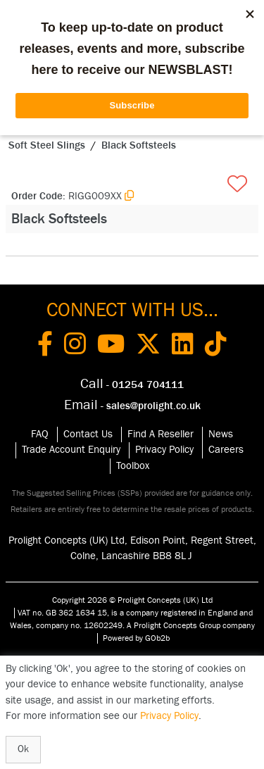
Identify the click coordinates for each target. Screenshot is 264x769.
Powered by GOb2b (136, 638)
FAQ (40, 434)
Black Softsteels (138, 145)
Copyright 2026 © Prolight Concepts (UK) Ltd (132, 600)
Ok (23, 749)
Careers (226, 450)
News (220, 434)
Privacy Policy (164, 450)
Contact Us (88, 434)
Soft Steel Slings (46, 145)
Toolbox (132, 466)
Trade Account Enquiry (71, 450)
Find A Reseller (160, 434)
